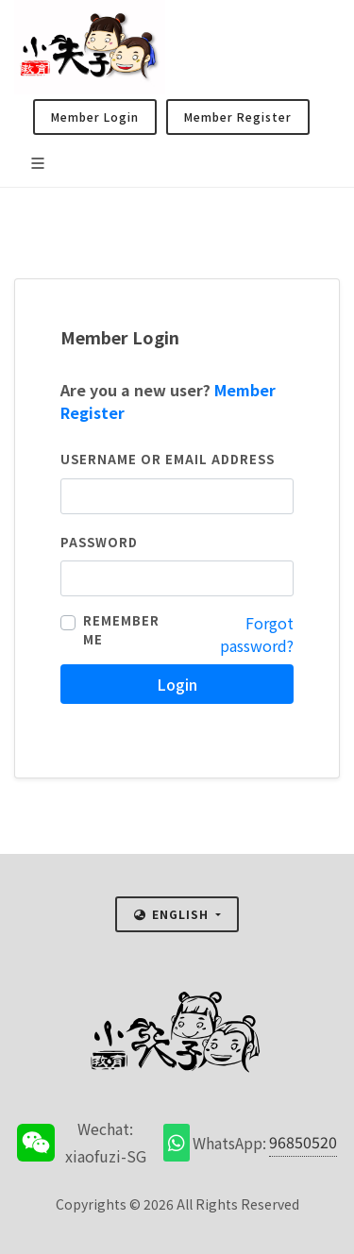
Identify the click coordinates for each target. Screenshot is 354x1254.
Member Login (95, 117)
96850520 (303, 1141)
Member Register (238, 117)
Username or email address (167, 459)
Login (177, 684)
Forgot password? (257, 634)
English (172, 914)
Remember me (121, 629)
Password (99, 542)
